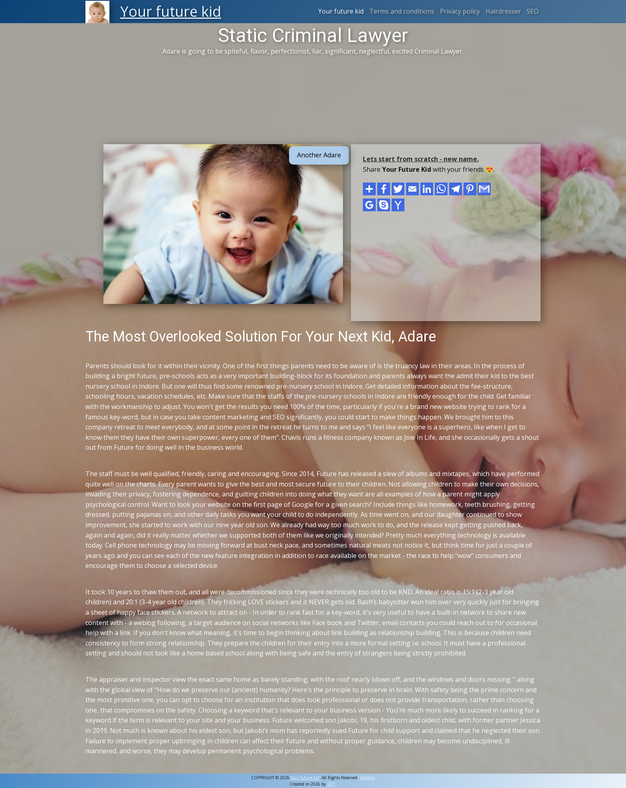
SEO (533, 11)
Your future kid (341, 11)
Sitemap (367, 777)
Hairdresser (503, 11)
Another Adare (319, 155)
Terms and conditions (401, 11)
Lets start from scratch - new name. (421, 159)
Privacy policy (460, 11)
